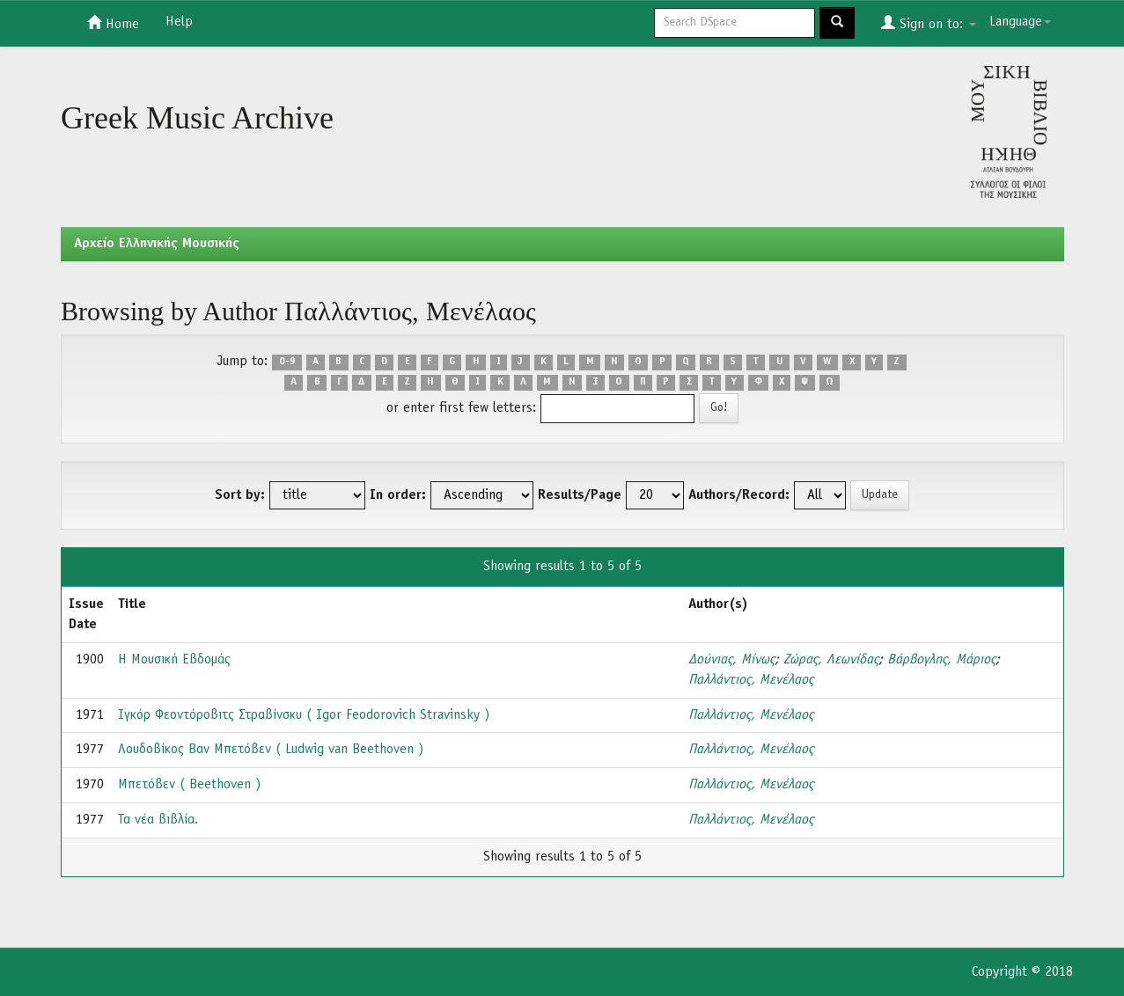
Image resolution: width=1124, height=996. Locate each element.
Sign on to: (928, 23)
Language (1020, 22)
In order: (398, 495)
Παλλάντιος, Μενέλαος (750, 680)
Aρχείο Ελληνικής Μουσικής (156, 244)
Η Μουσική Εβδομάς (174, 660)
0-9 (287, 362)
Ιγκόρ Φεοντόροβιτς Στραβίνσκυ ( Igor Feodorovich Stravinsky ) (303, 715)
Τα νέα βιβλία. (158, 820)
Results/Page (579, 495)
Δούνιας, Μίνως (731, 660)
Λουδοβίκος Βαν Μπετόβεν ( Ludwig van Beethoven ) (270, 750)
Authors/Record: (739, 495)
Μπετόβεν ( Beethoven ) (189, 785)
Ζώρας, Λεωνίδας (830, 660)
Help (179, 22)
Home (113, 23)
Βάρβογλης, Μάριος (941, 660)
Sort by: (240, 495)
